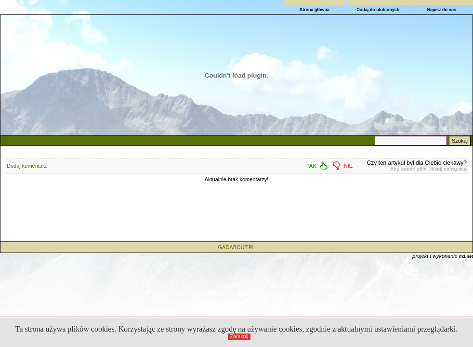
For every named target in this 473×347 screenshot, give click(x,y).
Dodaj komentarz (27, 166)
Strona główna (314, 9)
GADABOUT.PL (236, 247)
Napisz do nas (441, 9)
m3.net (466, 256)
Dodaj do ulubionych (377, 9)
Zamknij (239, 336)
